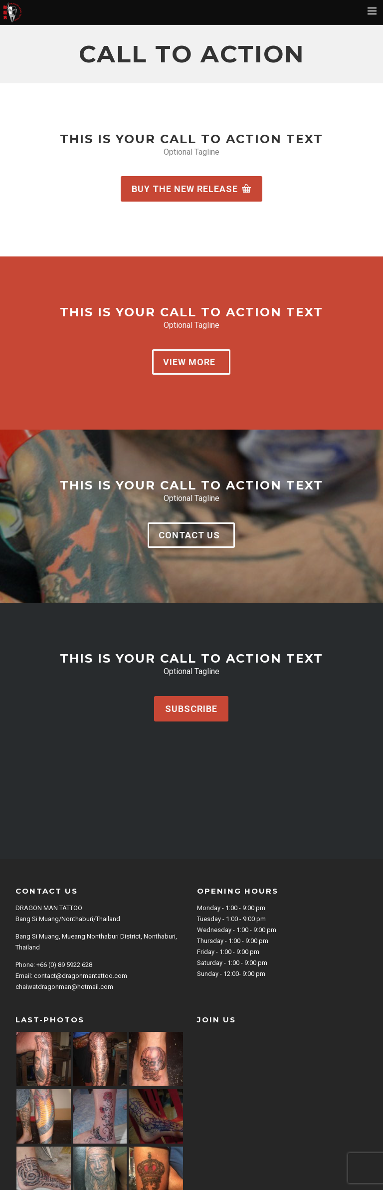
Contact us (189, 535)
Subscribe (191, 709)
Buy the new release (191, 189)
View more (189, 362)
